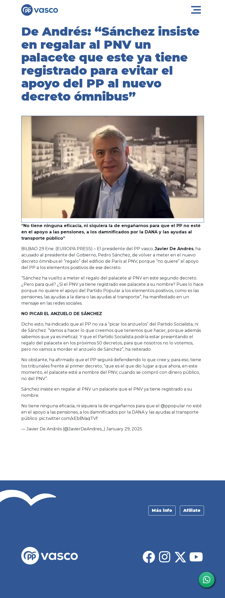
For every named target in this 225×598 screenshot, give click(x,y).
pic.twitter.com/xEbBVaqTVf (68, 418)
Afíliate (192, 510)
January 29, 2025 (124, 428)
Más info (162, 510)
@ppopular (173, 405)
